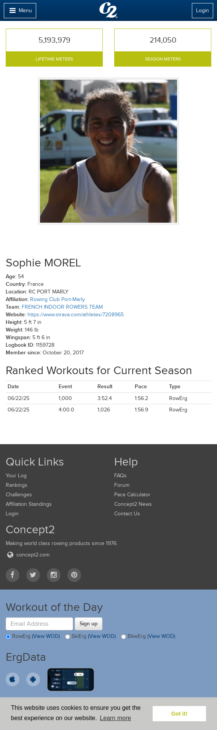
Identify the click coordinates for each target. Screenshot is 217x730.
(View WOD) (46, 636)
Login (202, 10)
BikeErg (148, 636)
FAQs (120, 475)
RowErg (33, 636)
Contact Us (127, 513)
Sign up (88, 623)
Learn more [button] (115, 718)
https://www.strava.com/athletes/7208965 (75, 314)
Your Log (16, 475)
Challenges (19, 494)
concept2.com (27, 555)
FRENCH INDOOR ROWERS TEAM (62, 307)
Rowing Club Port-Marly (57, 299)
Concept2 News (133, 504)
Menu (20, 12)
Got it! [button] (179, 714)
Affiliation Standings (29, 504)
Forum (121, 485)
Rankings (16, 485)
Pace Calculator (132, 494)
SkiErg (90, 636)
